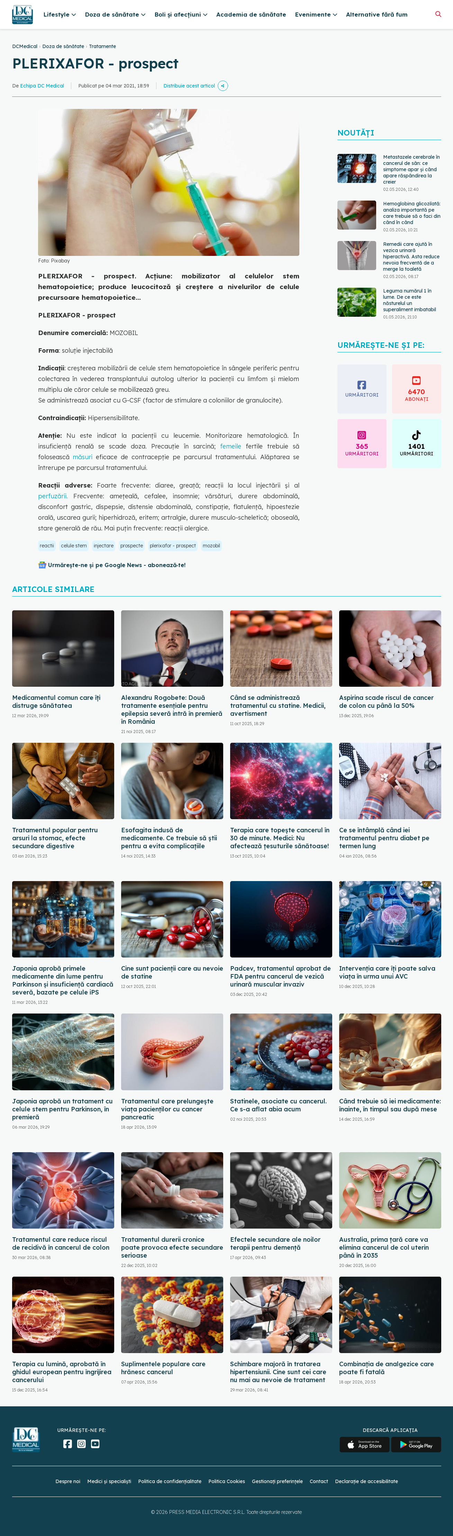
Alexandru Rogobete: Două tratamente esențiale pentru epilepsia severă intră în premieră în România (172, 709)
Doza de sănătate (63, 46)
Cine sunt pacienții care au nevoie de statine (172, 972)
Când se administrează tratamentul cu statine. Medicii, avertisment (278, 706)
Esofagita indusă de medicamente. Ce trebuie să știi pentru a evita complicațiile (169, 838)
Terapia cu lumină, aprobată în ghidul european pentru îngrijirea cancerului (61, 1372)
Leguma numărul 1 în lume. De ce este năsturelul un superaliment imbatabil (409, 300)
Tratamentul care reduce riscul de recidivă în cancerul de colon (60, 1243)
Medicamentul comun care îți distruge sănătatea (56, 702)
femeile (228, 446)
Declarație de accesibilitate (366, 1481)
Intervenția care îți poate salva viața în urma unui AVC (387, 972)
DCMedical (24, 46)
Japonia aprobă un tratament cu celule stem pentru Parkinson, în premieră (62, 1109)
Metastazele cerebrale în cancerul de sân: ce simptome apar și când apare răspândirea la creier (411, 169)
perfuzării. (55, 496)
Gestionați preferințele (277, 1481)
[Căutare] (438, 14)
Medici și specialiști (109, 1481)
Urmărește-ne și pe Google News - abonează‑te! (116, 565)
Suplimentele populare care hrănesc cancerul (163, 1368)
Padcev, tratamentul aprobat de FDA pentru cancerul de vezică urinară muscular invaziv (280, 976)
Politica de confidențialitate (169, 1481)
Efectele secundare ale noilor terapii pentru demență (275, 1243)
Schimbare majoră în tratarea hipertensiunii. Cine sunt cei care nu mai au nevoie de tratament (278, 1372)
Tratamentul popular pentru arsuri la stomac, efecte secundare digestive (55, 838)
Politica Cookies (226, 1481)
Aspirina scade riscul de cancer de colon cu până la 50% (386, 702)
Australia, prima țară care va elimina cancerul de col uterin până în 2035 (384, 1247)
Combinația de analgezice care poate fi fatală (386, 1368)
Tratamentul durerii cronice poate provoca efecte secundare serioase (172, 1247)
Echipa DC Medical (42, 86)
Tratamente (102, 46)
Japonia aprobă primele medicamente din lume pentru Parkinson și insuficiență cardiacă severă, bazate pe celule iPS (63, 980)
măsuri (83, 457)
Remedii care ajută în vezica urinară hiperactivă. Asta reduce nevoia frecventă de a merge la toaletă (411, 256)
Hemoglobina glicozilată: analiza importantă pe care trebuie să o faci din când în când (412, 213)
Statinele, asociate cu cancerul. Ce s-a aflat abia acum (278, 1105)
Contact (319, 1481)
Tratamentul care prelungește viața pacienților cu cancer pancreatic (167, 1109)
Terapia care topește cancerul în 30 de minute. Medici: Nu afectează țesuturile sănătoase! (279, 838)
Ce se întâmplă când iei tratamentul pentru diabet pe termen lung (384, 838)
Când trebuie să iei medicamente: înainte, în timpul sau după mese (390, 1105)
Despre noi (67, 1481)
